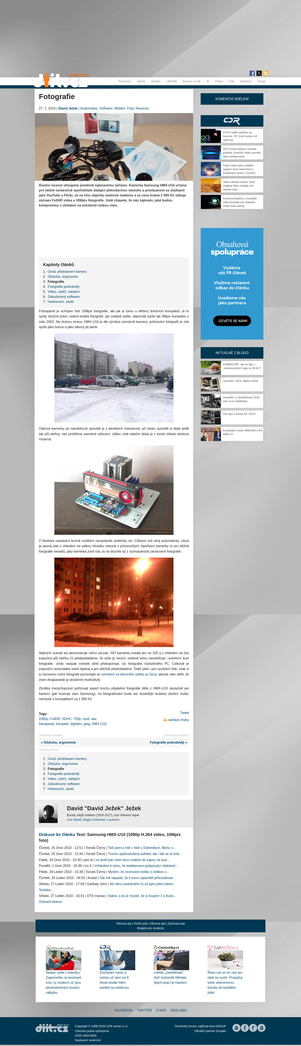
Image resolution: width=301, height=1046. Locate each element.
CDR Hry (232, 121)
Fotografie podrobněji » (169, 742)
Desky (141, 81)
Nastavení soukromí (88, 1040)
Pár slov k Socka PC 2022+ (239, 413)
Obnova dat (157, 923)
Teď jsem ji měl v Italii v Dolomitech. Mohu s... (142, 848)
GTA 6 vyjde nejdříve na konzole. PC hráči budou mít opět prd (240, 136)
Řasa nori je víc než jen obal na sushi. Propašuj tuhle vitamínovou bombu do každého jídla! (225, 982)
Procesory (124, 81)
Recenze (142, 108)
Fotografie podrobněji (63, 286)
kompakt (62, 724)
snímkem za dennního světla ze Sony (129, 674)
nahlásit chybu (178, 720)
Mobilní (119, 108)
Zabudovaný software (64, 296)
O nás (161, 1010)
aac (94, 719)
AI (208, 81)
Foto (232, 81)
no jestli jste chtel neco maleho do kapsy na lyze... (133, 860)
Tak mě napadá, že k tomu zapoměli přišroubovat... (137, 878)
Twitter (144, 1010)
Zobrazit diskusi (50, 901)
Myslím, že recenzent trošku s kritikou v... (138, 872)
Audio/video (89, 108)
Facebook (123, 1010)
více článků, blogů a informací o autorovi (93, 819)
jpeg (87, 724)
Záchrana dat (176, 923)
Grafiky (155, 81)
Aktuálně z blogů (232, 353)
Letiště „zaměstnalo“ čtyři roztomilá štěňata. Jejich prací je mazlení (170, 977)
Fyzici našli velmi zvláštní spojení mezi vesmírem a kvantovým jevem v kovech (239, 169)
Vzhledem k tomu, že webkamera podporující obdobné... (136, 866)
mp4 (86, 719)
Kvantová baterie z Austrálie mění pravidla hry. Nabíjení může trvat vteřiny (240, 202)
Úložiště (171, 81)
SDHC (66, 719)
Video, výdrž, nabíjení (64, 291)
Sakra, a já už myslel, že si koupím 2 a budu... (142, 896)
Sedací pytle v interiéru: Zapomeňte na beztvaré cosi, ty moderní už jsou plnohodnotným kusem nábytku (63, 982)
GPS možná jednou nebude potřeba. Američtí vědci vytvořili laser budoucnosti (241, 152)
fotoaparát (46, 724)
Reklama (179, 1010)
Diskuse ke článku (57, 834)
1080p (43, 719)
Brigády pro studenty (150, 928)
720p (77, 719)
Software (105, 108)
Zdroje (261, 81)
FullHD (55, 719)
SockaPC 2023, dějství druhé (240, 380)
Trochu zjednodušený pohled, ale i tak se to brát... (145, 854)
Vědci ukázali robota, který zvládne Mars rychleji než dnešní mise (239, 185)
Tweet (184, 713)
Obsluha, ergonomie (63, 276)
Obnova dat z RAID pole (132, 923)
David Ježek (68, 108)
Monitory (246, 81)
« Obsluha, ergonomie (57, 742)
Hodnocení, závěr (61, 301)
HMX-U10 (99, 724)
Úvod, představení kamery (67, 271)
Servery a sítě (191, 81)
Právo (219, 81)
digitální (76, 724)
